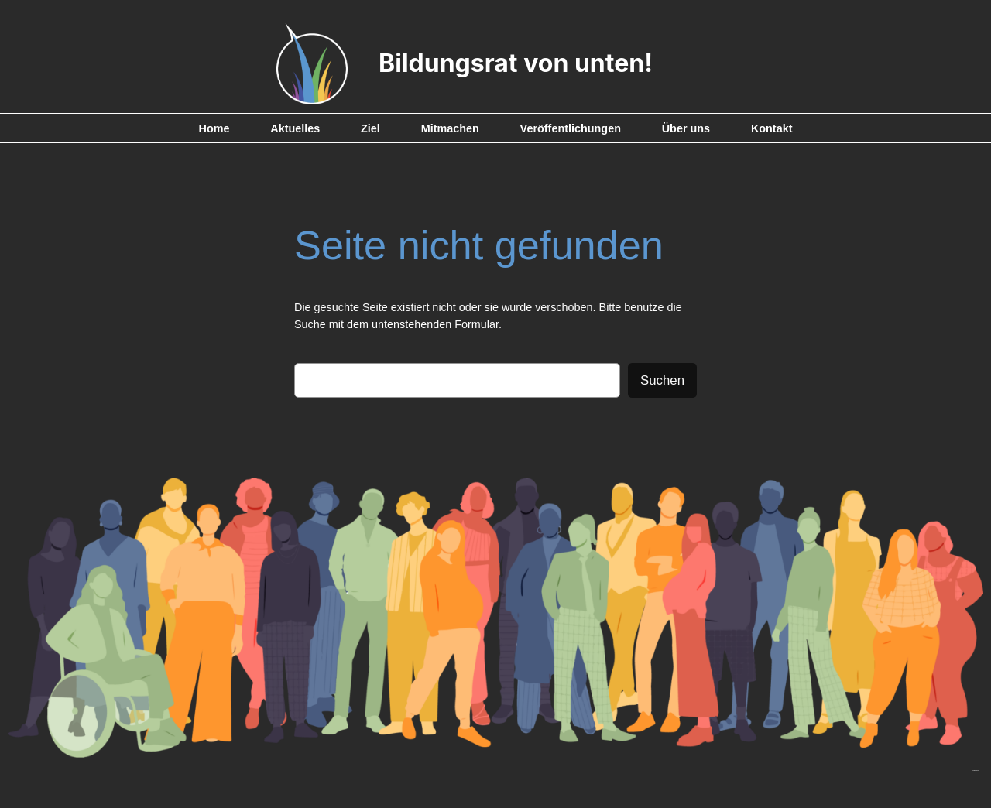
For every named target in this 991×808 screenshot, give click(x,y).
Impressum (975, 770)
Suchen (662, 380)
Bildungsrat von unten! (516, 63)
